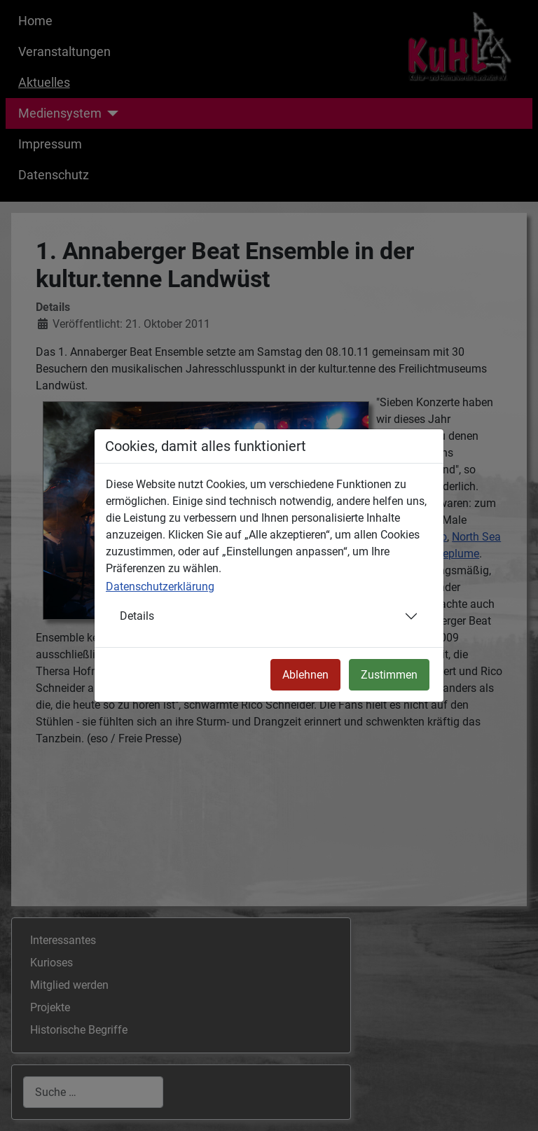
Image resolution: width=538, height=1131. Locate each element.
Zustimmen (389, 674)
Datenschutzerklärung (160, 586)
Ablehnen (305, 674)
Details (137, 616)
